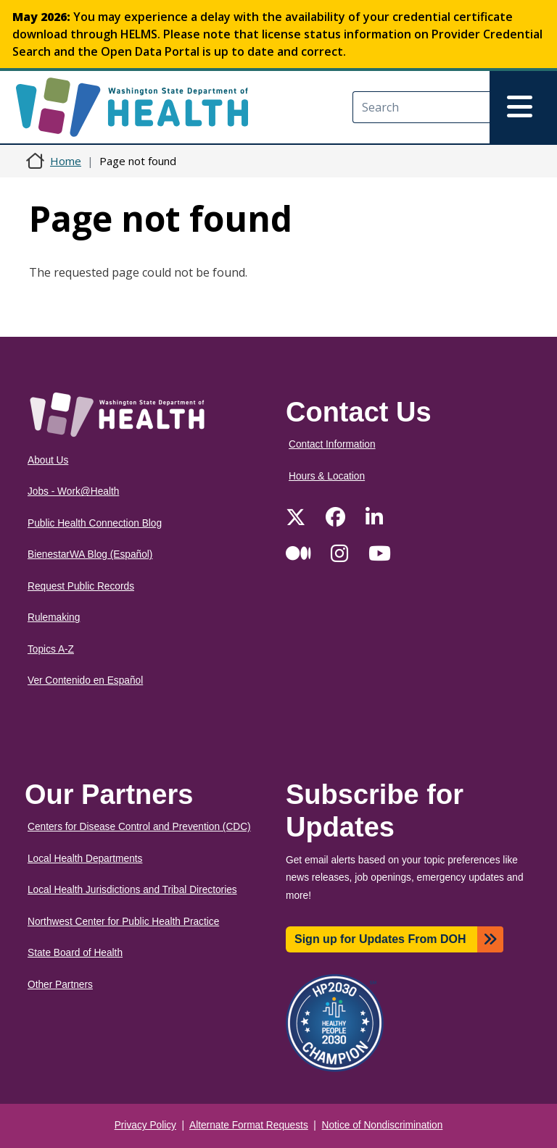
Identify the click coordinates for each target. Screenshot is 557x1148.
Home (65, 161)
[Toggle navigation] (523, 107)
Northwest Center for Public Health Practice (123, 921)
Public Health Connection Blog (95, 523)
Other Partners (60, 984)
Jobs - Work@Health (73, 491)
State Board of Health (75, 952)
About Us (48, 460)
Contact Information (332, 444)
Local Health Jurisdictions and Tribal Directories (132, 889)
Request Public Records (81, 586)
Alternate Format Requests (248, 1125)
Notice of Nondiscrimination (382, 1125)
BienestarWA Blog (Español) (90, 554)
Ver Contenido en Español (85, 680)
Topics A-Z (51, 649)
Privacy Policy (145, 1125)
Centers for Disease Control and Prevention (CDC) (139, 826)
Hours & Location (327, 476)
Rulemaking (54, 617)
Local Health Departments (85, 858)
